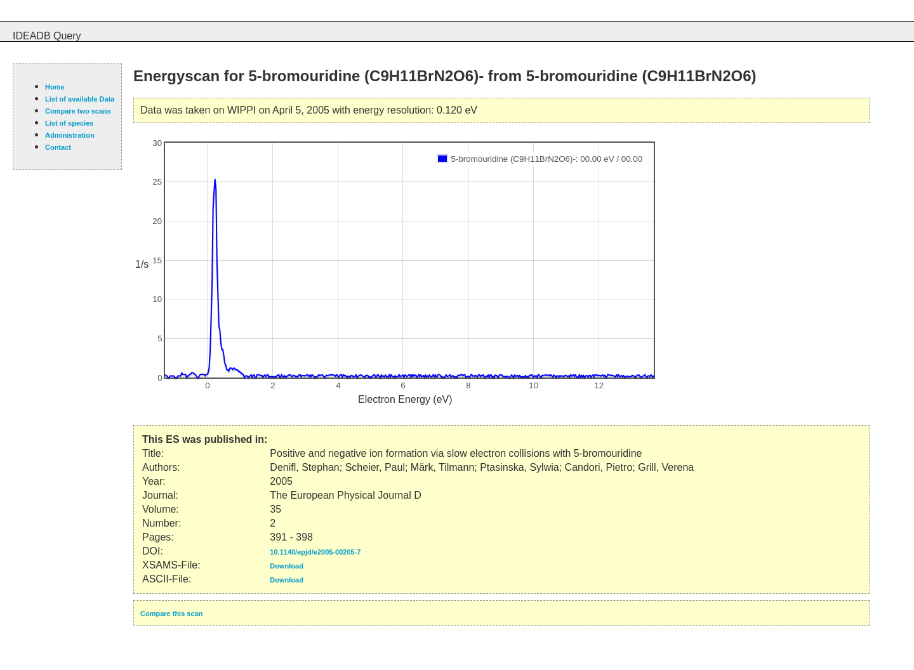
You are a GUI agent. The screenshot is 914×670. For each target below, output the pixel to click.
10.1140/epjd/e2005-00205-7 (315, 552)
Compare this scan (171, 613)
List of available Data (79, 99)
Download (286, 566)
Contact (58, 147)
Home (55, 87)
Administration (70, 135)
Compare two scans (78, 111)
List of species (69, 123)
